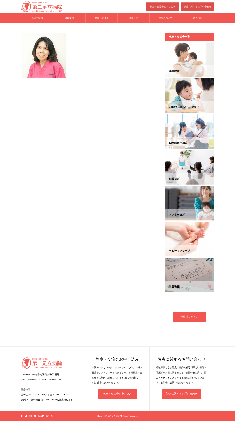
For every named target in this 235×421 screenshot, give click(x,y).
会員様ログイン (189, 316)
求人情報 (197, 18)
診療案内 (69, 18)
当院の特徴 (37, 18)
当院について (165, 18)
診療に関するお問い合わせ (181, 393)
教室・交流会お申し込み (117, 393)
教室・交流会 (101, 18)
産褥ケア (133, 18)
